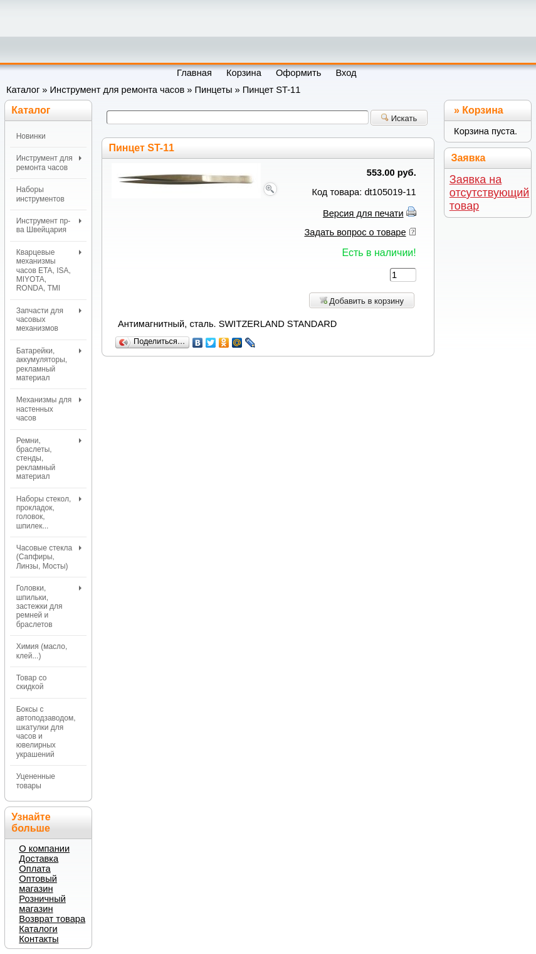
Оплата (34, 869)
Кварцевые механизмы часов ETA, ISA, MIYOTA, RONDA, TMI (49, 270)
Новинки (31, 136)
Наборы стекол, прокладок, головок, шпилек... (49, 512)
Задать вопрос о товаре (355, 232)
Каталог (22, 90)
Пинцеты (214, 90)
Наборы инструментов (40, 194)
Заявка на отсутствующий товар (489, 192)
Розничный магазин (42, 904)
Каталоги (38, 929)
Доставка (38, 859)
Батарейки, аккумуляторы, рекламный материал (49, 364)
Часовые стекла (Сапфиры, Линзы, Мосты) (49, 557)
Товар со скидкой (31, 682)
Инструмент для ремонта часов (117, 90)
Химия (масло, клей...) (42, 651)
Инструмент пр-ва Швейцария (49, 225)
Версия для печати (363, 213)
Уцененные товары (35, 781)
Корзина (482, 110)
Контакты (38, 939)
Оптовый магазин (38, 884)
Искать (399, 118)
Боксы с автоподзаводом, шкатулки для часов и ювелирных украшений (46, 732)
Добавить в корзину (362, 301)
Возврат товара (52, 919)
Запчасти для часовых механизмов (49, 319)
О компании (44, 849)
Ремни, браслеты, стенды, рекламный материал (49, 458)
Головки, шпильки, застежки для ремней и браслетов (49, 606)
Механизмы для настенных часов (49, 408)
